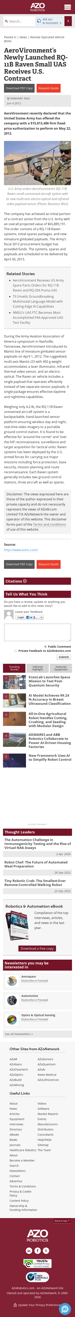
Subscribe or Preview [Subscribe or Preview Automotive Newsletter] (34, 1000)
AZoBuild (16, 1080)
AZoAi (41, 1069)
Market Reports (48, 1114)
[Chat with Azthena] (65, 1309)
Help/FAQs (45, 1140)
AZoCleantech (19, 1069)
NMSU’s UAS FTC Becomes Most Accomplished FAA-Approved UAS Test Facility (38, 317)
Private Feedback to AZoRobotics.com (44, 651)
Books (13, 1140)
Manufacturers (48, 1124)
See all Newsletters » (19, 1034)
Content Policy (19, 1201)
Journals (15, 1145)
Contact (15, 1176)
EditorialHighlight (37, 668)
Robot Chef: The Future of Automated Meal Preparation (36, 864)
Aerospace (28, 976)
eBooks (14, 1134)
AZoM (13, 1059)
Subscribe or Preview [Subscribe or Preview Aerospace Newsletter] (34, 980)
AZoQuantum (46, 1064)
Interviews (16, 1124)
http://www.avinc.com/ (21, 550)
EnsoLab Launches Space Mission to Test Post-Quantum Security (49, 681)
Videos (42, 1103)
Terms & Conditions (23, 1186)
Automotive (29, 996)
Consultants (46, 1134)
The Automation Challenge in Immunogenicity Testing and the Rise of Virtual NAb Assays (37, 843)
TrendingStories (14, 668)
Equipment (17, 1119)
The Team (44, 1150)
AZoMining (17, 1085)
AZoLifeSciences (48, 1080)
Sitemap (43, 1145)
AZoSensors (45, 1059)
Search (14, 1165)
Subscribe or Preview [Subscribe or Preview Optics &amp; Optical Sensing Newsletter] (34, 1019)
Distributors (46, 1129)
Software (43, 1109)
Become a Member (22, 1160)
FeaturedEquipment (61, 668)
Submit (64, 657)
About (14, 1103)
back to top (62, 1220)
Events (42, 1119)
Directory (16, 1129)
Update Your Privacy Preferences (37, 1305)
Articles (15, 1114)
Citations (16, 581)
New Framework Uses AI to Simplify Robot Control (50, 757)
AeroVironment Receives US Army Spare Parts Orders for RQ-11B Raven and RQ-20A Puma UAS (38, 285)
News (23, 37)
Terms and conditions (49, 524)
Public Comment (59, 646)
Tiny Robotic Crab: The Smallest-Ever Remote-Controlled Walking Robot (35, 882)
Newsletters (18, 1171)
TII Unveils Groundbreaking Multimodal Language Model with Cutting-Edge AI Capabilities (38, 301)
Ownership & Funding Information (23, 1208)
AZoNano (16, 1064)
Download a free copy (37, 948)
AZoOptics (16, 1074)
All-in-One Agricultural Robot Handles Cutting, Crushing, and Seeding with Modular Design (48, 719)
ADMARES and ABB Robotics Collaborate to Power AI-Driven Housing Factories (50, 740)
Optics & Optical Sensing (38, 1015)
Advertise (16, 1181)
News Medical (47, 1074)
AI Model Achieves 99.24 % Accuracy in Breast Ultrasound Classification (50, 699)
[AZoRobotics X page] (46, 1251)
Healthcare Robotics (23, 1150)
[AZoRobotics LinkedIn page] (29, 1251)
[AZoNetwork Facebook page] (37, 1251)
